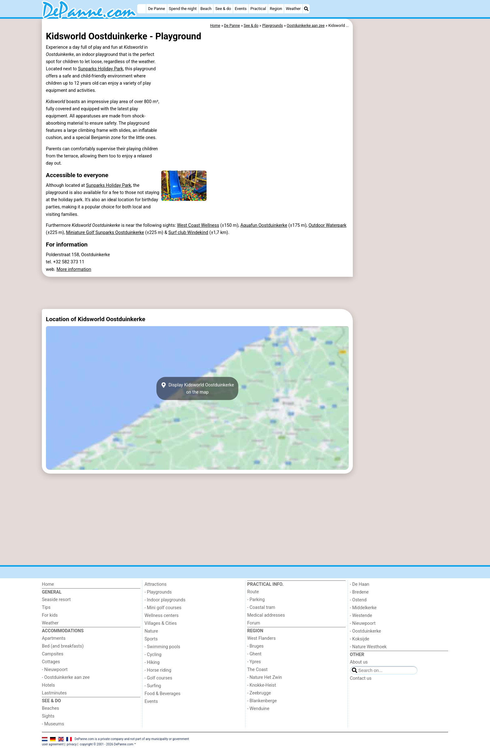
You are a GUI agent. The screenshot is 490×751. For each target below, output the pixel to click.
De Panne (156, 8)
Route (253, 591)
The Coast (257, 669)
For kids (50, 615)
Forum (253, 623)
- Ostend (358, 600)
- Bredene (359, 592)
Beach (205, 8)
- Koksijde (359, 639)
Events (241, 8)
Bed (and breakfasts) (63, 646)
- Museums (53, 724)
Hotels (48, 685)
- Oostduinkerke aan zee (66, 677)
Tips (46, 607)
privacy (72, 744)
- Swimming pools (162, 646)
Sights (48, 716)
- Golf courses (158, 678)
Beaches (50, 708)
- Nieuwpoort (55, 669)
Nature (151, 631)
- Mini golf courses (163, 607)
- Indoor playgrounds (165, 600)
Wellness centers (162, 615)
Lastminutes (54, 693)
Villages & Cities (161, 623)
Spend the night (183, 8)
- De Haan (359, 584)
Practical (258, 8)
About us (359, 662)
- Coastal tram (261, 607)
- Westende (361, 615)
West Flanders (261, 638)
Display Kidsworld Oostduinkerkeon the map (197, 388)
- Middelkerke (363, 607)
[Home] (141, 8)
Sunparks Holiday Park (100, 69)
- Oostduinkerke (365, 631)
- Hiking (152, 662)
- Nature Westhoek (368, 646)
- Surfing (153, 686)
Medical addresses (266, 615)
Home (48, 584)
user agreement (53, 744)
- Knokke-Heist (261, 685)
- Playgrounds (158, 592)
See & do (223, 8)
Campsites (52, 654)
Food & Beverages (163, 693)
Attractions (156, 584)
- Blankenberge (262, 701)
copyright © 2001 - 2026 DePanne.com (106, 744)
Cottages (51, 661)
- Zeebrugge (259, 693)
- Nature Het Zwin (264, 677)
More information (74, 269)
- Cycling (153, 654)
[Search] (306, 8)
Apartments (54, 638)
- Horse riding (158, 670)
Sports (151, 639)
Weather (293, 8)
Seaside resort (56, 599)
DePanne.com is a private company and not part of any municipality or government (132, 739)
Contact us (361, 678)
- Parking (256, 599)
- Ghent (254, 654)
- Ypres (254, 661)
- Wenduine (258, 708)
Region (276, 8)
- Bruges (255, 646)
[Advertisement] (401, 162)
